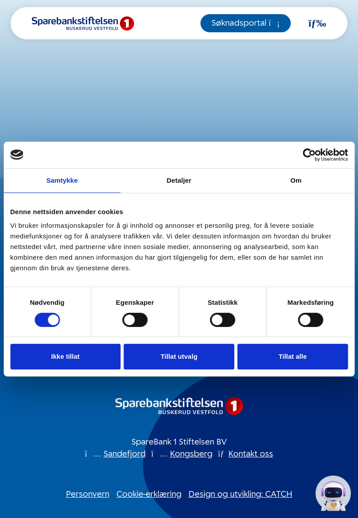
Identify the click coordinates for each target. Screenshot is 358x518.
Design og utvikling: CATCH (241, 494)
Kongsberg (191, 454)
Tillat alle (292, 356)
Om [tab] (295, 180)
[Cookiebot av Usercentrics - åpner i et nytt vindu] (309, 154)
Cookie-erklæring (148, 494)
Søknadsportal (246, 23)
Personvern (87, 494)
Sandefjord (125, 454)
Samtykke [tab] (62, 180)
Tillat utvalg (179, 356)
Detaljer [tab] (179, 180)
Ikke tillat (65, 356)
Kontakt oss (250, 454)
